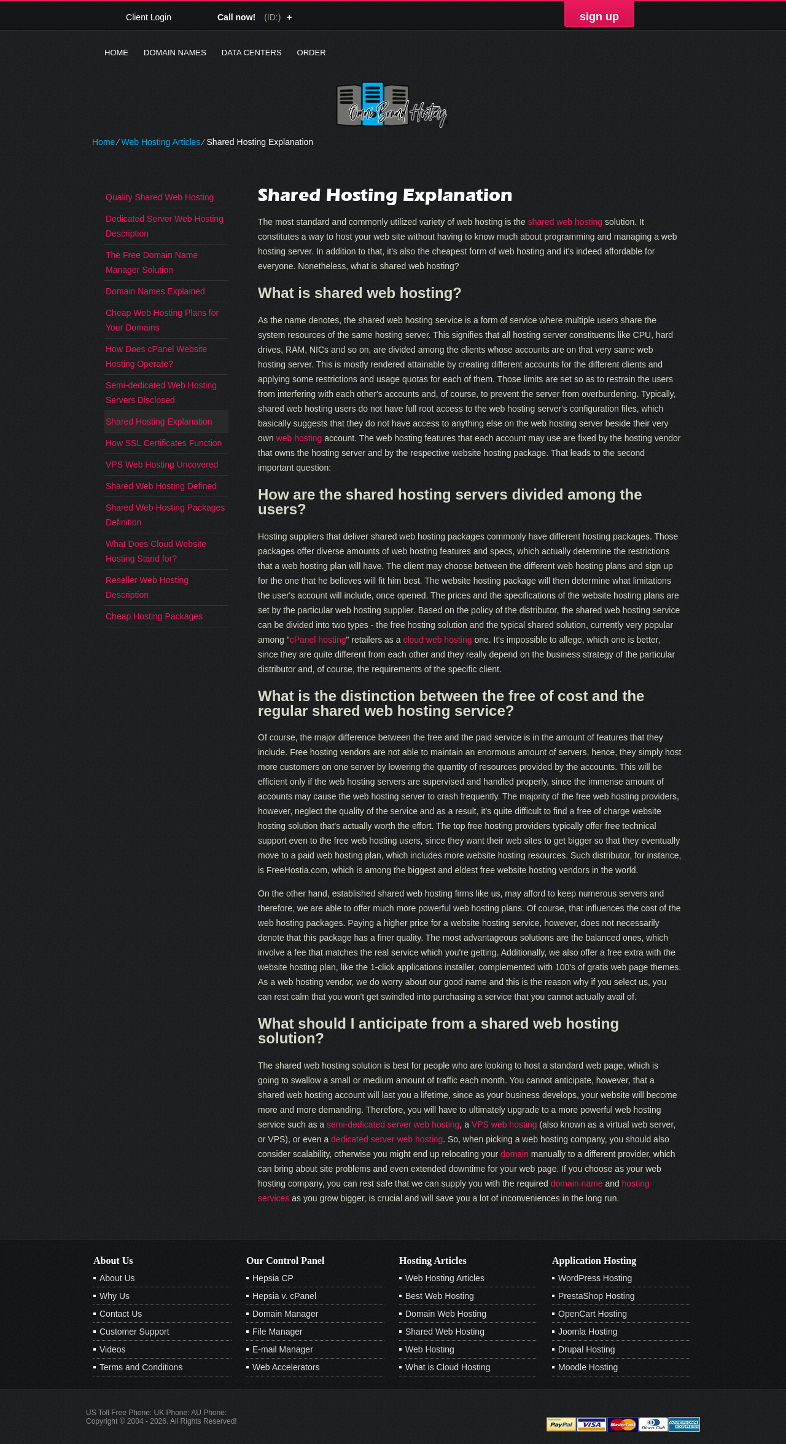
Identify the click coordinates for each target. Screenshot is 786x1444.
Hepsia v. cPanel (284, 1296)
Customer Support (134, 1331)
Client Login (148, 17)
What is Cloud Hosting (448, 1367)
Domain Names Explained (155, 291)
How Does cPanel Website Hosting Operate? (156, 356)
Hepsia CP (273, 1278)
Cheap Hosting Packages (154, 616)
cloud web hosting (437, 640)
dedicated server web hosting (387, 1139)
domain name (577, 1183)
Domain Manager (285, 1314)
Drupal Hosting (586, 1349)
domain (514, 1154)
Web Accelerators (285, 1367)
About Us (117, 1278)
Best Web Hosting (439, 1296)
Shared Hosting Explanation (159, 421)
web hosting (299, 438)
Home (116, 52)
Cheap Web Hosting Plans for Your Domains (162, 320)
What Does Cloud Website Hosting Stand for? (156, 551)
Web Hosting (429, 1349)
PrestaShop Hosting (596, 1296)
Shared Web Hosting (444, 1331)
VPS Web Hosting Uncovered (162, 464)
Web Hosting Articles (160, 142)
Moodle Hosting (588, 1367)
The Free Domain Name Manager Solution (152, 262)
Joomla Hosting (588, 1331)
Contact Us (120, 1314)
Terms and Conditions (140, 1367)
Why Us (114, 1296)
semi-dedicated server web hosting (393, 1124)
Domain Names (175, 52)
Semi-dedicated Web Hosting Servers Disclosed (161, 392)
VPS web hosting (504, 1124)
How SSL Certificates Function (164, 443)
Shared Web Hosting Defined (161, 486)
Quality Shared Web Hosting (160, 197)
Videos (112, 1349)
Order (311, 52)
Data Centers (252, 52)
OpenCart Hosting (592, 1314)
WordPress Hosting (595, 1278)
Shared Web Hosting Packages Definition (165, 515)
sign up (599, 16)
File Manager (277, 1331)
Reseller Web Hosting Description (147, 587)
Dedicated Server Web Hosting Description (165, 226)
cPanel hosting (318, 640)
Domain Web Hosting (445, 1314)
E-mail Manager (282, 1349)
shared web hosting (565, 222)
